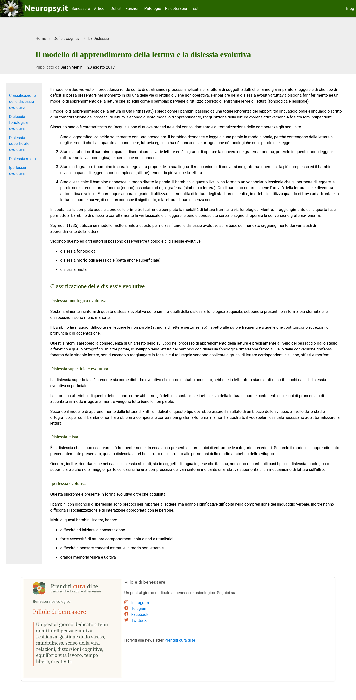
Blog (350, 8)
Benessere (80, 8)
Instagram (140, 602)
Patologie (152, 8)
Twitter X (139, 620)
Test (195, 8)
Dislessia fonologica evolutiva (18, 122)
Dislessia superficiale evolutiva (19, 143)
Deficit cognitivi (67, 38)
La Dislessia (98, 38)
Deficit (115, 8)
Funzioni (133, 8)
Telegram (139, 608)
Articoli (100, 8)
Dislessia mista (22, 158)
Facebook (139, 614)
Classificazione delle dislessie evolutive (22, 101)
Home (40, 38)
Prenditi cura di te (180, 640)
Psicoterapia (176, 8)
